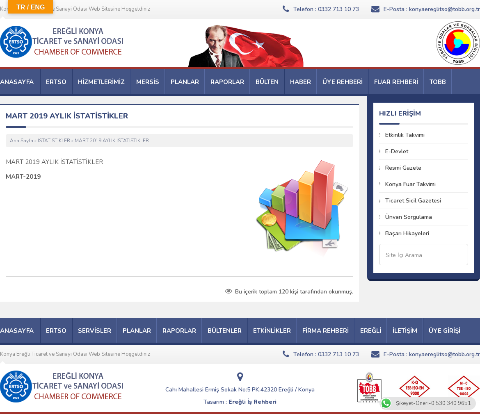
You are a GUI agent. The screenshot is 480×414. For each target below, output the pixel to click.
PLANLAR (185, 82)
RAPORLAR (227, 82)
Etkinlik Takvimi (405, 135)
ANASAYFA (17, 82)
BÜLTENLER (225, 331)
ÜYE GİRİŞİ (444, 331)
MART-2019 (23, 177)
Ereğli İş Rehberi (253, 402)
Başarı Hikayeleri (407, 233)
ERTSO (56, 82)
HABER (300, 82)
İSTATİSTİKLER (54, 140)
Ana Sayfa (21, 140)
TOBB (438, 82)
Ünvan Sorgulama (408, 217)
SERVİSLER (94, 331)
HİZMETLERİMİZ (101, 82)
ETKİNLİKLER (272, 331)
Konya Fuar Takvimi (410, 184)
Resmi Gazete (403, 168)
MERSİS (147, 82)
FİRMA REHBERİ (325, 331)
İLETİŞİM (405, 331)
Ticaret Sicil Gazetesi (413, 201)
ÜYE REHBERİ (342, 82)
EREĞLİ (370, 331)
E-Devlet (396, 151)
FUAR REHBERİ (396, 82)
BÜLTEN (267, 82)
